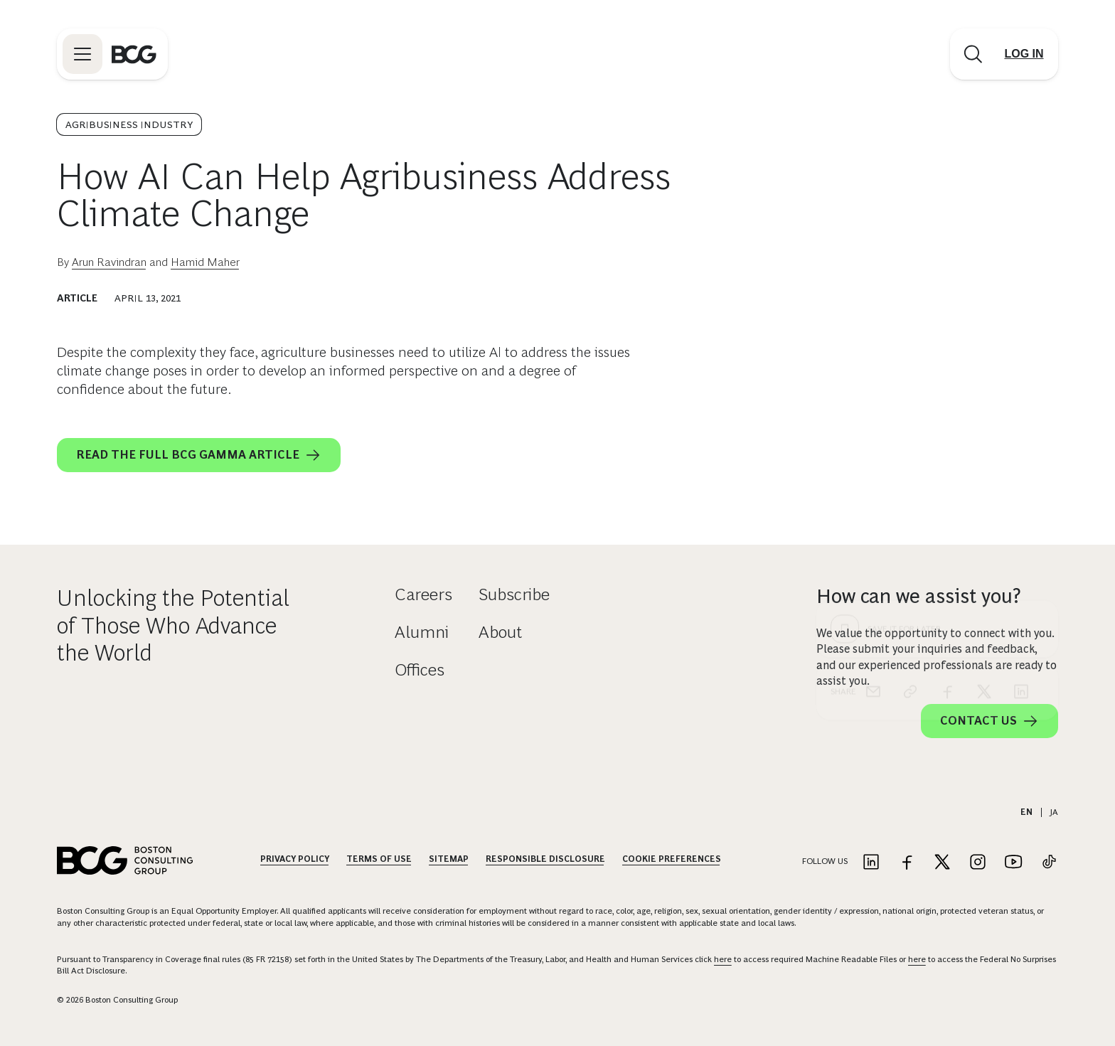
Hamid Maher (205, 262)
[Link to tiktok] (1049, 863)
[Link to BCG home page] (134, 54)
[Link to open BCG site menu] (82, 54)
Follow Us (825, 861)
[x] (984, 434)
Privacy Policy (294, 859)
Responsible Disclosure (545, 859)
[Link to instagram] (978, 863)
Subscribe (514, 594)
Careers (423, 594)
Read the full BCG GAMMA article (198, 455)
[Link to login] (1024, 54)
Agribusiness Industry (129, 124)
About (500, 631)
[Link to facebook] (906, 863)
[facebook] (947, 434)
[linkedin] (1021, 434)
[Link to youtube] (1013, 863)
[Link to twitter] (942, 863)
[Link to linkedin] (871, 863)
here (723, 959)
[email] (873, 434)
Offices (419, 669)
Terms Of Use (379, 859)
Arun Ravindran (109, 262)
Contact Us (989, 721)
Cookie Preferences (671, 859)
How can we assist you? (918, 596)
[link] (910, 434)
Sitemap (449, 859)
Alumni (422, 631)
